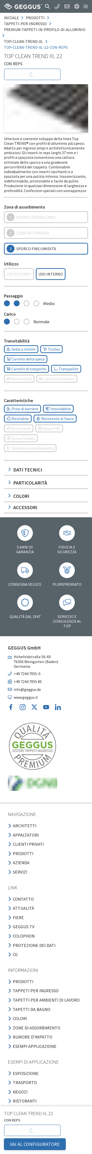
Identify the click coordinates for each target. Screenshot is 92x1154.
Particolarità (27, 483)
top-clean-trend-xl (23, 41)
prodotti (35, 17)
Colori (18, 496)
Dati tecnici (25, 470)
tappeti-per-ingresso (25, 23)
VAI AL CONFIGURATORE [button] (35, 1144)
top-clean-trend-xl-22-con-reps (36, 47)
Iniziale (11, 17)
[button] (47, 6)
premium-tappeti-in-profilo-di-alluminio (44, 29)
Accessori (22, 507)
